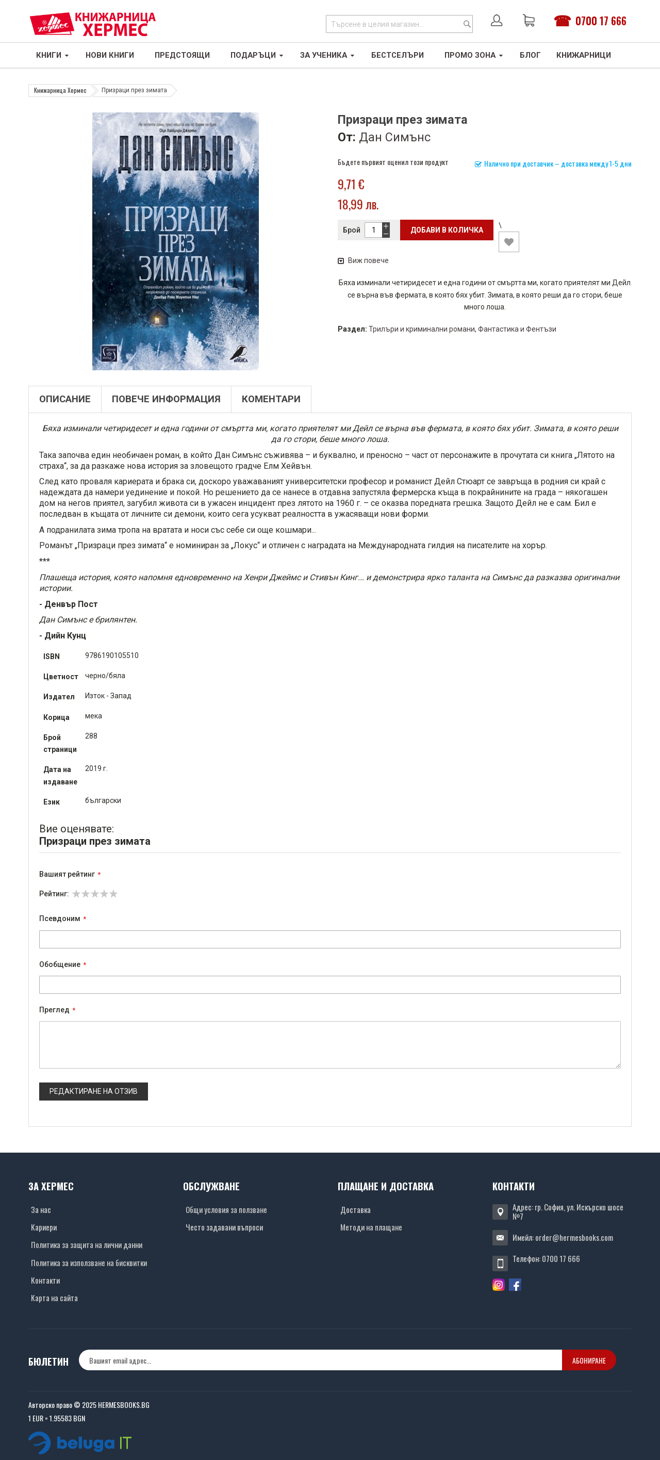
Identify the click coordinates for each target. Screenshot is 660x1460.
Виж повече (363, 260)
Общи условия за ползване (226, 1209)
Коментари (271, 399)
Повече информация (166, 399)
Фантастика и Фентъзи (517, 329)
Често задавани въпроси (224, 1227)
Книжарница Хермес (60, 90)
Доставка (355, 1209)
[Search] (467, 24)
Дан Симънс (395, 137)
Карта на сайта (54, 1297)
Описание (65, 399)
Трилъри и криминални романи (422, 329)
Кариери (44, 1227)
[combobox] (399, 24)
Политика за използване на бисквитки (89, 1262)
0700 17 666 (600, 20)
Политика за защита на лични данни (86, 1244)
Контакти (45, 1280)
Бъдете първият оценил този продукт (393, 161)
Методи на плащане (371, 1227)
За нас (41, 1209)
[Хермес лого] (92, 24)
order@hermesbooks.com (574, 1237)
